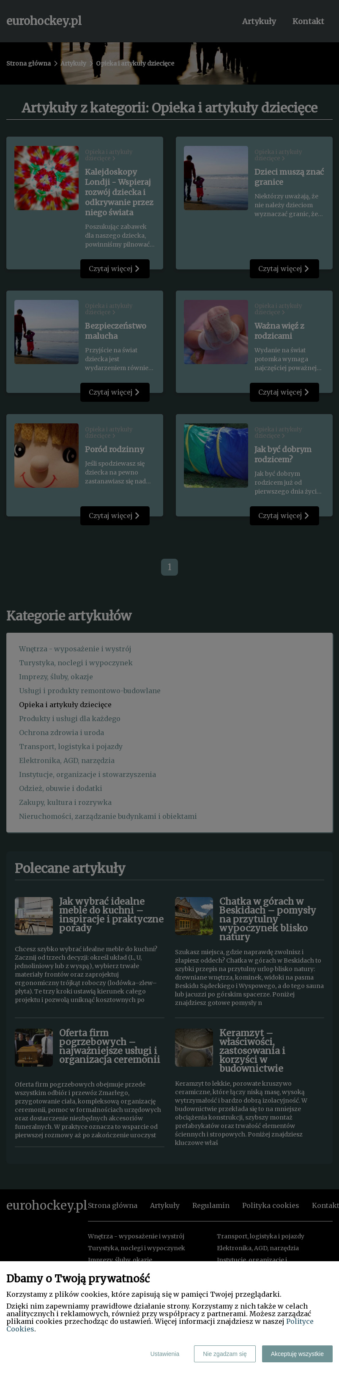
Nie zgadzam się (225, 1353)
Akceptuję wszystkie (297, 1353)
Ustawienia (164, 1353)
